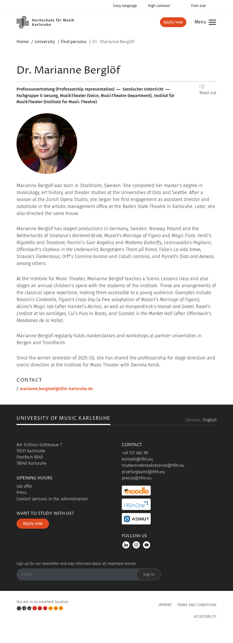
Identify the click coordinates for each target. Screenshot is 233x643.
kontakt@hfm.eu (137, 459)
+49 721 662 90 (135, 453)
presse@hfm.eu (136, 478)
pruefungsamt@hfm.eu (143, 471)
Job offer (25, 486)
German (192, 419)
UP (116, 628)
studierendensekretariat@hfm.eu (153, 465)
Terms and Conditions (196, 605)
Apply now (173, 22)
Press (22, 492)
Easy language (125, 6)
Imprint (165, 605)
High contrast (159, 6)
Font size (198, 6)
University (45, 42)
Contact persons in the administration (52, 498)
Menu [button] (200, 22)
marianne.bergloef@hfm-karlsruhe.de (56, 388)
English (209, 419)
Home (23, 42)
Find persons (73, 42)
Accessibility (205, 616)
